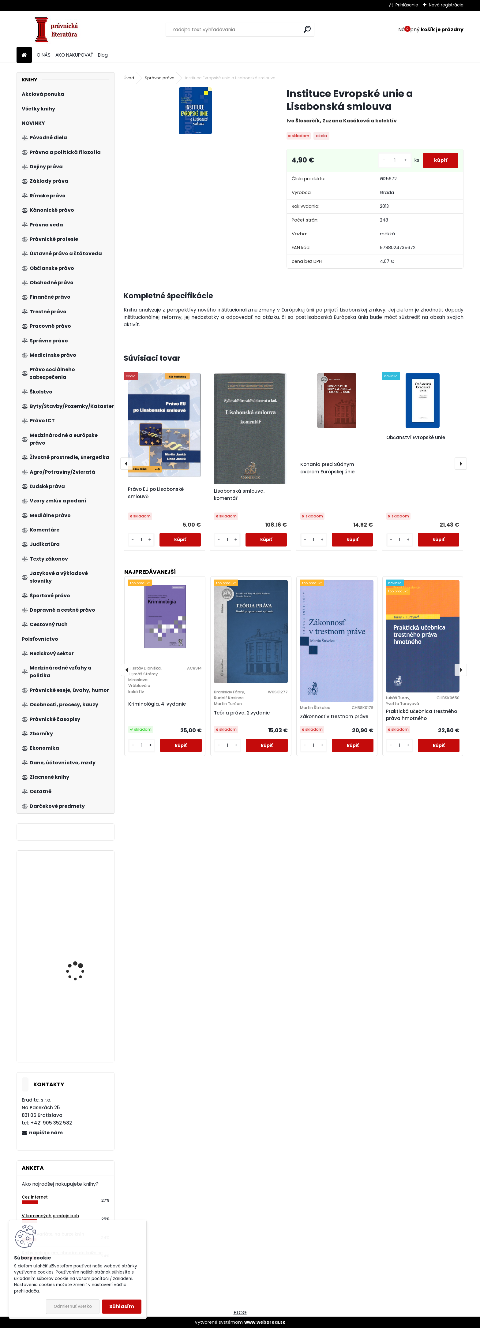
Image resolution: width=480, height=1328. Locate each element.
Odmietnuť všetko (73, 1306)
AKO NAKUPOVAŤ (74, 55)
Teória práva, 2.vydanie (242, 713)
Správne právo (159, 78)
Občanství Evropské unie (415, 437)
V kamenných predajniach (50, 1216)
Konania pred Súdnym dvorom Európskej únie (327, 468)
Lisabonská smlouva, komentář (239, 495)
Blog (103, 55)
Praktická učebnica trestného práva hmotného (421, 715)
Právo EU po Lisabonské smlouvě (156, 493)
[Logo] (59, 29)
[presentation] (126, 463)
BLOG (240, 1312)
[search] (307, 29)
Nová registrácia (446, 5)
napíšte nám (46, 1132)
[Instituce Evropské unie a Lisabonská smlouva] (195, 110)
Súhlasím (121, 1306)
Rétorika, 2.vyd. (73, 1022)
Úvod (129, 78)
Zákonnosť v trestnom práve (334, 716)
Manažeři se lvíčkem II (80, 914)
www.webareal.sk (264, 1322)
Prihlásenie (407, 5)
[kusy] (392, 160)
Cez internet (35, 1197)
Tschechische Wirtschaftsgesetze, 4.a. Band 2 (83, 971)
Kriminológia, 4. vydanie (157, 704)
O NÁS (44, 55)
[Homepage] (24, 55)
